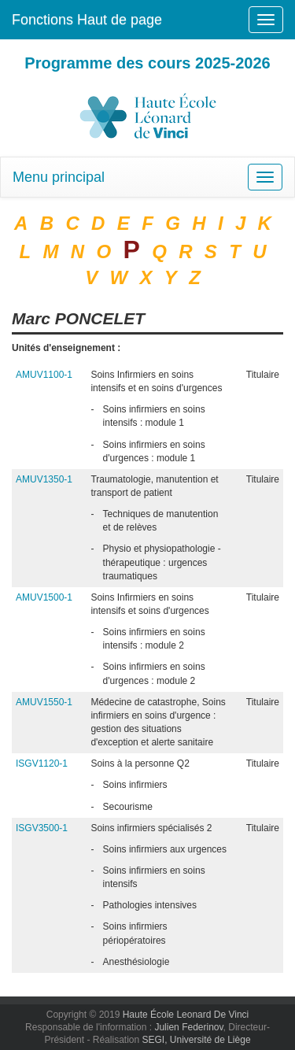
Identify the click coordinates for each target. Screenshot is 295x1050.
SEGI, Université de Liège (196, 1039)
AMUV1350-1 (44, 479)
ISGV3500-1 (42, 828)
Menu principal (59, 177)
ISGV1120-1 (42, 763)
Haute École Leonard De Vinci (186, 1014)
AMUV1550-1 (44, 702)
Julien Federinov (188, 1027)
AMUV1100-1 (44, 374)
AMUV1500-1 (44, 597)
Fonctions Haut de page (87, 20)
